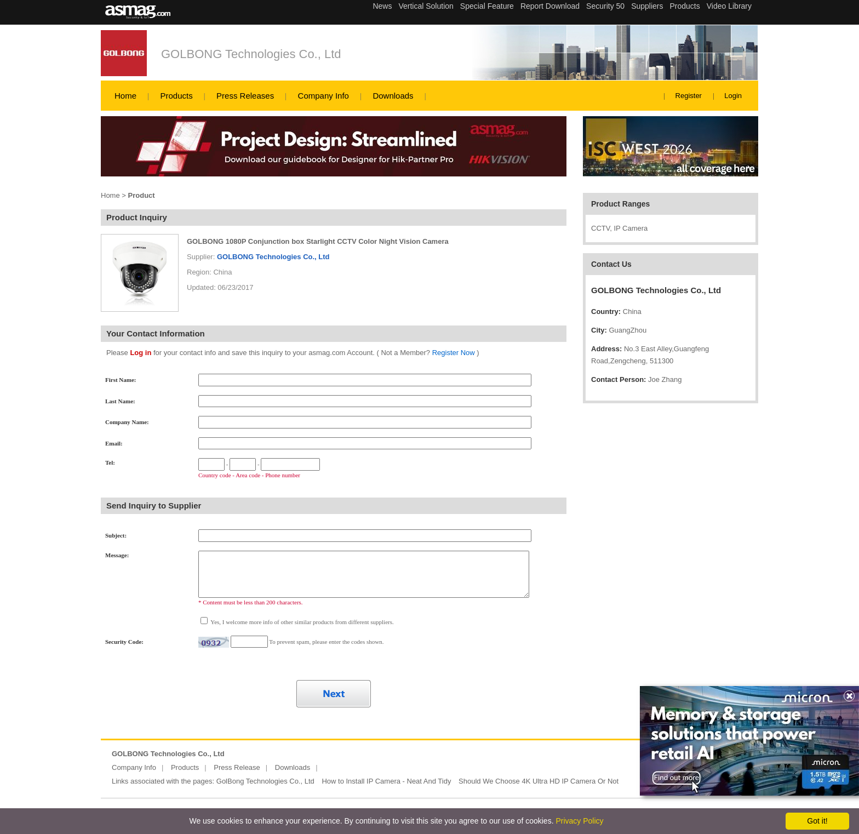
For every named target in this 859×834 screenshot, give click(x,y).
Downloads (393, 95)
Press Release (237, 767)
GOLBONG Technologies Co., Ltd (251, 54)
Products (176, 95)
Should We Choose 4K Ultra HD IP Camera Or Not (539, 781)
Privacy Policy (579, 820)
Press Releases (245, 95)
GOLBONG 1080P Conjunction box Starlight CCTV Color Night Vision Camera (318, 241)
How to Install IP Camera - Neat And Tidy (386, 781)
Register (688, 96)
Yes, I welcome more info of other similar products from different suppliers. (301, 622)
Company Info (323, 95)
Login (733, 96)
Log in (140, 353)
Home (125, 95)
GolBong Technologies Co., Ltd (265, 781)
